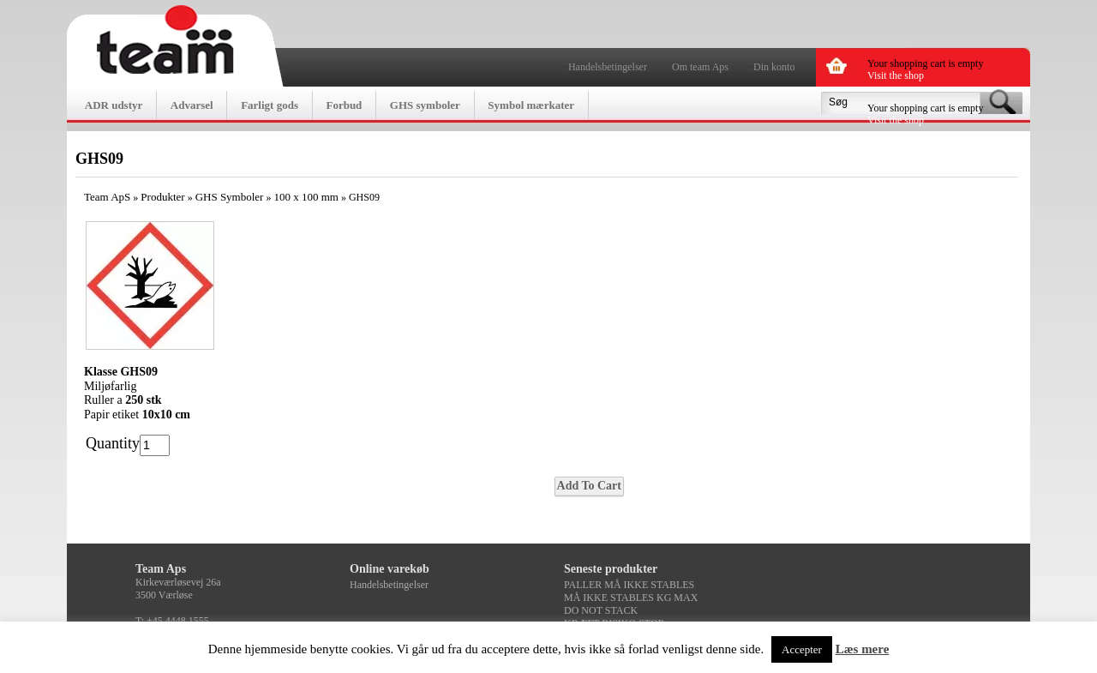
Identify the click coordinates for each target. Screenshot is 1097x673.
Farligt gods (269, 105)
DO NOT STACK (601, 610)
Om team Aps (700, 67)
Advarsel (192, 105)
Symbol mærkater (531, 105)
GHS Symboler (229, 196)
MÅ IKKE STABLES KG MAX (631, 598)
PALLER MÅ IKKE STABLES (629, 585)
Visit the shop (895, 75)
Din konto (773, 67)
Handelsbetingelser (607, 67)
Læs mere (863, 649)
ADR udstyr (114, 105)
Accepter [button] (802, 649)
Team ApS (107, 196)
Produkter (162, 196)
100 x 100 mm (305, 196)
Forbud (344, 105)
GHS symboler (425, 105)
